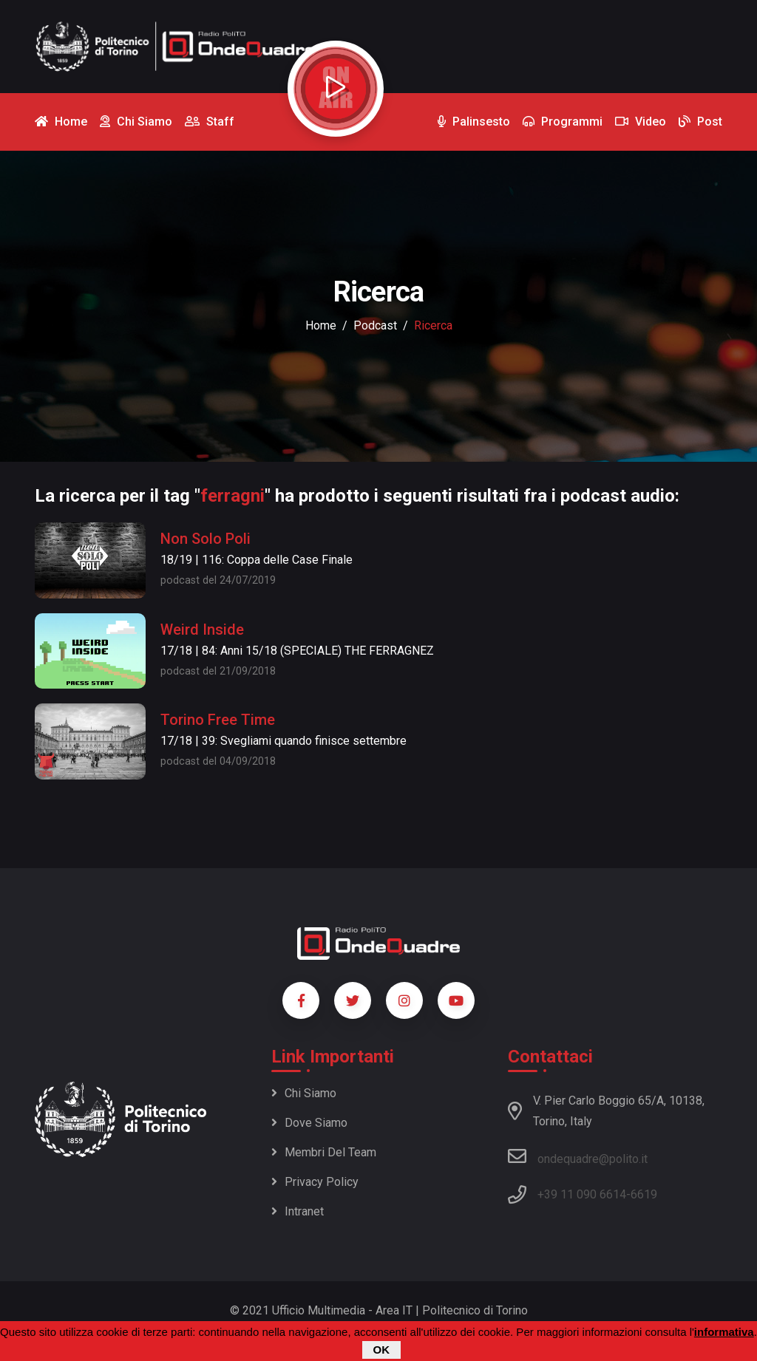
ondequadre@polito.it (578, 1156)
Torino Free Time (217, 720)
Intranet (297, 1211)
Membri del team (323, 1152)
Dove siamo (309, 1123)
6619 (644, 1194)
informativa (724, 1332)
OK (381, 1350)
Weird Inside (202, 629)
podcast (375, 325)
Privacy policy (315, 1182)
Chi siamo (303, 1093)
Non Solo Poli (205, 539)
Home (320, 325)
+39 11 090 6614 (581, 1194)
